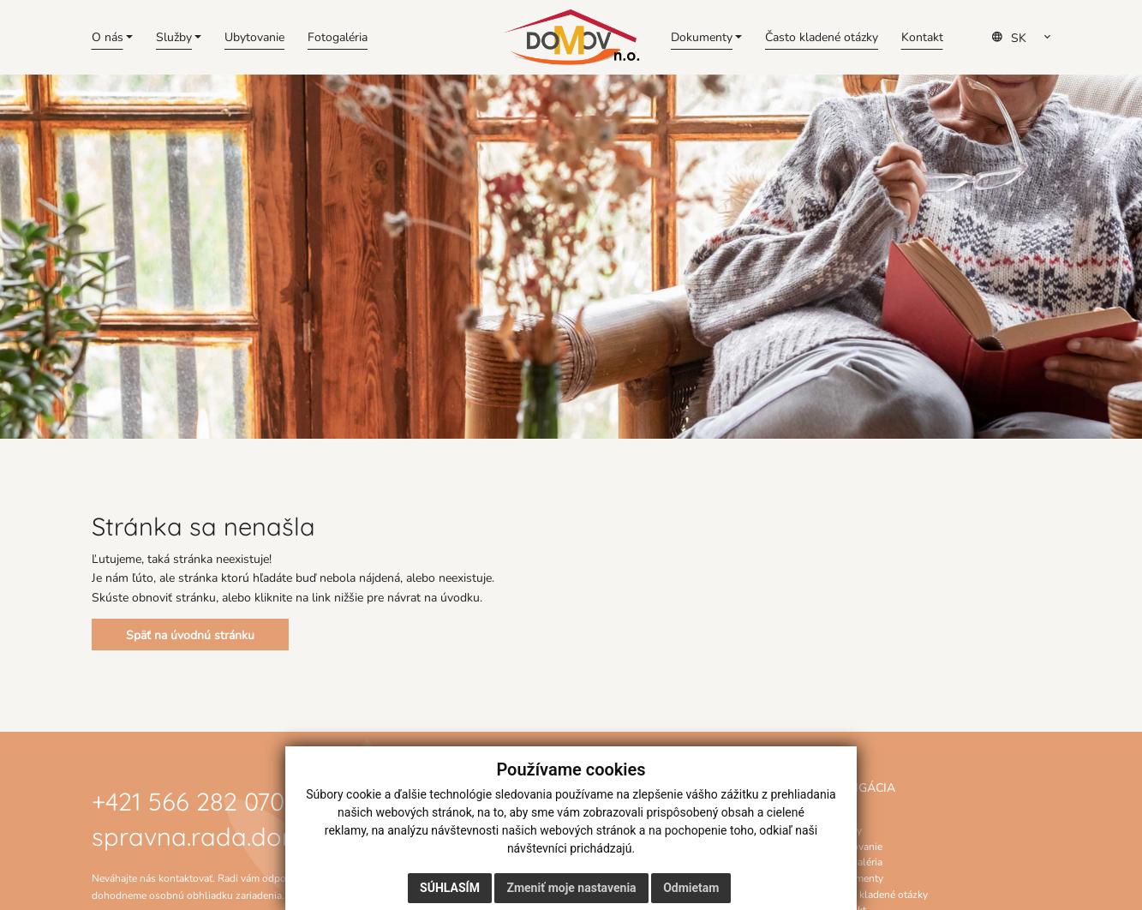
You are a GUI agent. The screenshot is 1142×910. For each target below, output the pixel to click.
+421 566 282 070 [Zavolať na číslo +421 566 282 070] (188, 799)
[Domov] (571, 36)
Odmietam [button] (691, 888)
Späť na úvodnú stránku (190, 634)
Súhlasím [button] (450, 888)
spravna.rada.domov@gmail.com (283, 834)
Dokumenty (856, 877)
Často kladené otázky (879, 894)
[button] (113, 37)
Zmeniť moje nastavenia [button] (571, 888)
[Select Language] (1026, 37)
